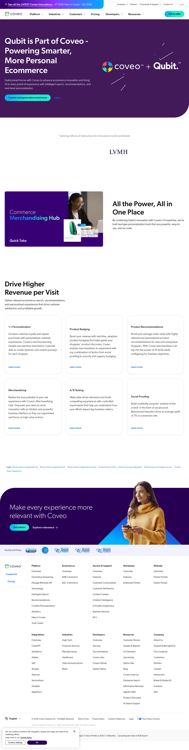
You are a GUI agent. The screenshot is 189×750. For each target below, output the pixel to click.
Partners (133, 4)
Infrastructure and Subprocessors (158, 467)
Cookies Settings (15, 746)
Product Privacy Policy (107, 467)
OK (37, 746)
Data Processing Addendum (130, 467)
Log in (181, 4)
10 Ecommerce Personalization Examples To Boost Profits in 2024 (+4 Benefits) (82, 736)
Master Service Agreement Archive (81, 467)
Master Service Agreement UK (52, 467)
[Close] (74, 735)
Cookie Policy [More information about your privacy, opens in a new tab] (26, 741)
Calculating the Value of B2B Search (132, 736)
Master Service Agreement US (25, 467)
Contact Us (168, 4)
